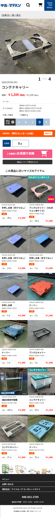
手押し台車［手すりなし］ (14, 208)
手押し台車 (7, 306)
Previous (6, 47)
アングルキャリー (37, 354)
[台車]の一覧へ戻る (11, 15)
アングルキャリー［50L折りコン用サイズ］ (41, 210)
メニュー (6, 481)
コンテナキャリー (37, 401)
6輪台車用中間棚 (9, 401)
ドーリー (33, 306)
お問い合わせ (7, 486)
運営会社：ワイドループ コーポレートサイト (21, 491)
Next (49, 47)
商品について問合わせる (27, 162)
